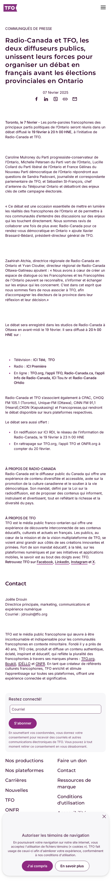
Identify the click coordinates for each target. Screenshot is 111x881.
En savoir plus (72, 866)
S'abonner (22, 723)
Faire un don (72, 760)
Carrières (16, 780)
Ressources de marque (74, 783)
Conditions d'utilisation (70, 800)
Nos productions (24, 760)
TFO (10, 800)
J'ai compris (37, 866)
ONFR (12, 810)
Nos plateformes (24, 770)
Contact (66, 770)
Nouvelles (16, 790)
